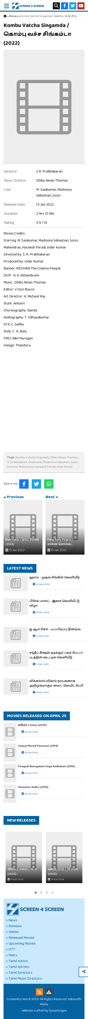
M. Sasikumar (46, 190)
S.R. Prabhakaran (49, 171)
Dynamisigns (58, 1010)
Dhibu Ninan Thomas (52, 180)
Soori (56, 195)
